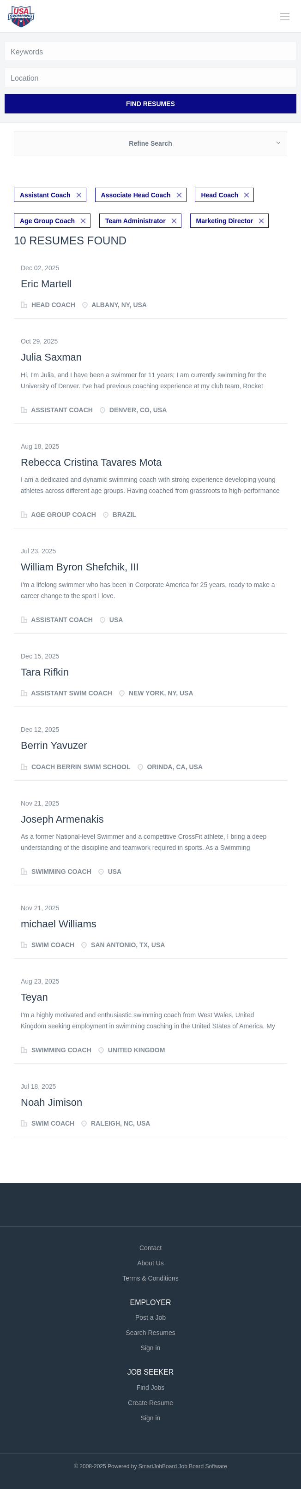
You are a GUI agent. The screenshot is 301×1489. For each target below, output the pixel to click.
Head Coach (219, 195)
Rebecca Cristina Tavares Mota (91, 462)
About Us (150, 1263)
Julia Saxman (51, 357)
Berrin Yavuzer (54, 745)
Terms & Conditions (150, 1278)
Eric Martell (46, 284)
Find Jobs (151, 1387)
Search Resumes (150, 1332)
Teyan (34, 997)
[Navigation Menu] (284, 16)
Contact (150, 1248)
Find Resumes (150, 103)
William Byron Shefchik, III (80, 567)
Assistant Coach (45, 195)
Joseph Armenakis (62, 819)
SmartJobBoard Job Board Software (182, 1466)
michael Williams (58, 924)
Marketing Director (224, 221)
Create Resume (150, 1402)
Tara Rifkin (45, 672)
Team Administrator (135, 221)
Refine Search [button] (150, 143)
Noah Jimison (51, 1102)
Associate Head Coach (136, 195)
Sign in (151, 1348)
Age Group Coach (47, 221)
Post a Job (150, 1317)
